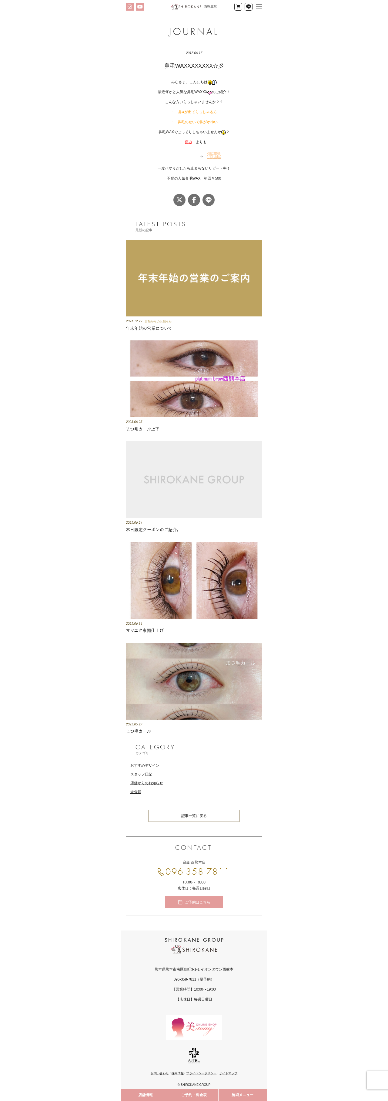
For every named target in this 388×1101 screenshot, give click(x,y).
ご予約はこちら (197, 902)
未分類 (135, 792)
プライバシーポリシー (201, 1073)
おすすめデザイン (144, 766)
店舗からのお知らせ (146, 783)
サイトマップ (228, 1073)
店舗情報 (145, 1095)
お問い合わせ (160, 1073)
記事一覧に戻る (194, 816)
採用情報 (178, 1073)
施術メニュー (242, 1095)
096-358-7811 (198, 872)
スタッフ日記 (141, 774)
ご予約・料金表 (194, 1095)
